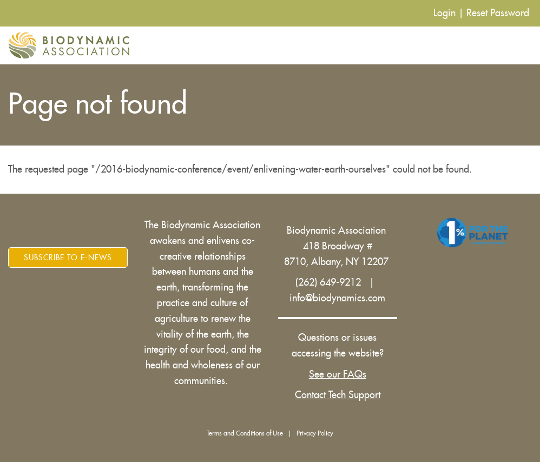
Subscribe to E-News (68, 257)
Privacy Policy (315, 433)
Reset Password (497, 13)
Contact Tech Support (337, 395)
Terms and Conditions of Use (245, 433)
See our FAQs (337, 374)
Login (444, 13)
